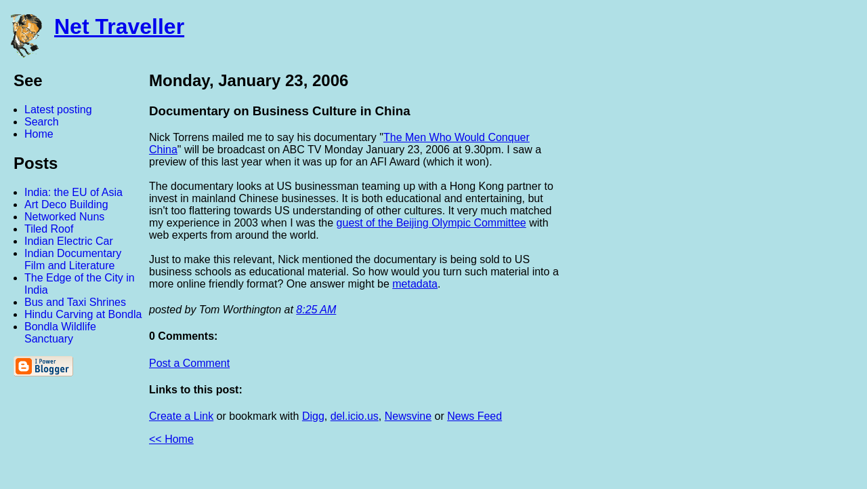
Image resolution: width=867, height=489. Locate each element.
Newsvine (408, 416)
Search (41, 122)
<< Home (171, 439)
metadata (415, 284)
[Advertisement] (718, 273)
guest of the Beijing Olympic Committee (431, 223)
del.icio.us (355, 416)
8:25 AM (316, 309)
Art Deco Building (66, 204)
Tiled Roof (48, 229)
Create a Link (181, 416)
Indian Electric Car (68, 241)
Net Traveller (119, 26)
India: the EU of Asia (73, 192)
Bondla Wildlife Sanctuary (60, 333)
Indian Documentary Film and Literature (72, 259)
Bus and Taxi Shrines (75, 302)
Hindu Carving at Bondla (83, 314)
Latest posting (58, 109)
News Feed (474, 416)
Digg (313, 416)
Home (39, 134)
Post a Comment (189, 363)
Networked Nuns (64, 216)
